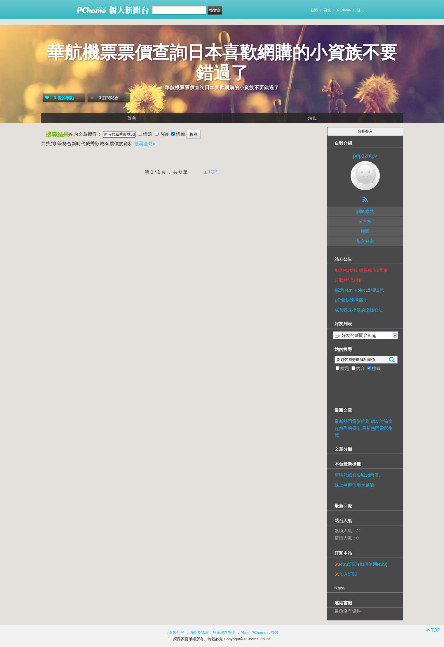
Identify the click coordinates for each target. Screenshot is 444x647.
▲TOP (209, 171)
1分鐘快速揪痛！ (351, 299)
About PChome (253, 632)
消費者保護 (198, 632)
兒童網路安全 (224, 632)
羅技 (327, 10)
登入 (360, 10)
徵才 (275, 632)
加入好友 (365, 241)
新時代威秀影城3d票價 (357, 475)
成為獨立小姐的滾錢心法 (359, 309)
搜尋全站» (145, 143)
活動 (312, 117)
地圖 (365, 231)
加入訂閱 (348, 574)
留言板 (365, 221)
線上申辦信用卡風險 (354, 484)
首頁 (131, 117)
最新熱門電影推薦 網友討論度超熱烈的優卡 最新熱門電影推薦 (364, 428)
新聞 (314, 10)
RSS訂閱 (348, 564)
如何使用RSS (373, 564)
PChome (344, 10)
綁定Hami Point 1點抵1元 (359, 290)
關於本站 (365, 211)
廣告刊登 (176, 632)
